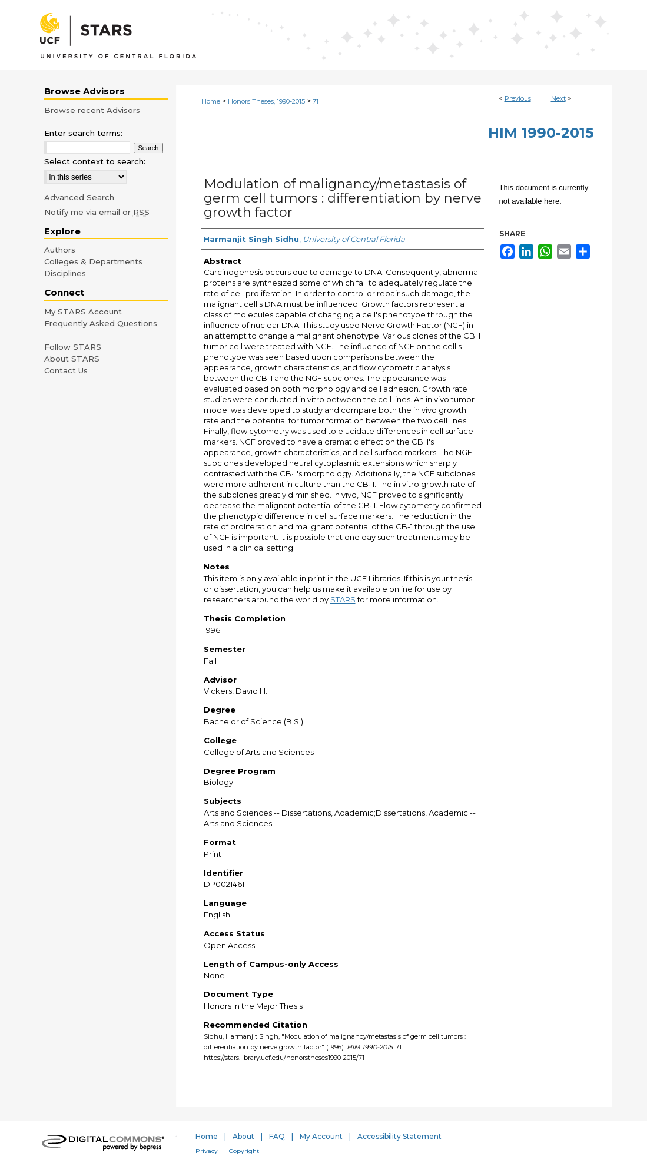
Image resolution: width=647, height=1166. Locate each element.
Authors (59, 249)
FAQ (277, 1136)
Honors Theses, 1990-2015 (266, 101)
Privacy (206, 1151)
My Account (321, 1136)
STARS (343, 599)
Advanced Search (79, 197)
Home (210, 101)
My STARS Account (83, 311)
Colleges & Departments (93, 261)
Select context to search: (94, 161)
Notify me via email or (97, 212)
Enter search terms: (83, 133)
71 (315, 101)
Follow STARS (72, 347)
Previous (518, 98)
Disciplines (65, 273)
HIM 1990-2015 (540, 132)
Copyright (244, 1151)
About (243, 1136)
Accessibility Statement (399, 1136)
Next (558, 98)
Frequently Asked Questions (100, 323)
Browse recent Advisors (92, 110)
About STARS (71, 358)
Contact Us (66, 370)
